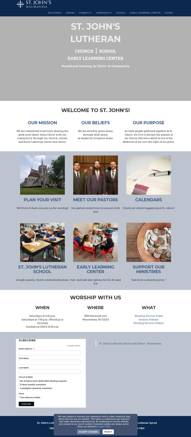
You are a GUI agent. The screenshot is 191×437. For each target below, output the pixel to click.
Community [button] (104, 14)
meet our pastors (95, 199)
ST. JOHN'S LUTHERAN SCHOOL (42, 269)
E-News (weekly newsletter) (33, 384)
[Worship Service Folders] (148, 323)
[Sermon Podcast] (149, 319)
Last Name (24, 368)
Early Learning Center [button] (145, 14)
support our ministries (148, 269)
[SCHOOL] (107, 51)
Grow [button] (70, 14)
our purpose (148, 122)
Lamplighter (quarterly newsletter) (36, 388)
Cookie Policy (104, 426)
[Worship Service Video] (148, 316)
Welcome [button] (55, 14)
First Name (24, 358)
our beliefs (95, 122)
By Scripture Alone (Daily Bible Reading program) (44, 381)
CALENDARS (148, 199)
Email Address (27, 348)
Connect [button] (85, 14)
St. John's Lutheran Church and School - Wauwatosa (130, 343)
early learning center (95, 269)
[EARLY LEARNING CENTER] (95, 59)
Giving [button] (169, 14)
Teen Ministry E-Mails (30, 397)
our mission (42, 122)
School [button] (121, 14)
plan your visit (42, 199)
